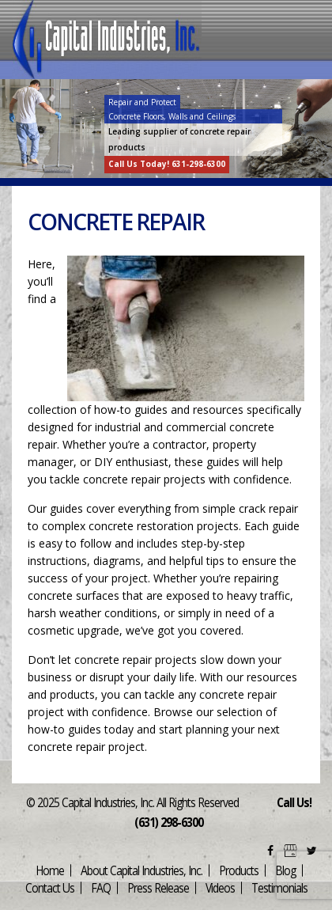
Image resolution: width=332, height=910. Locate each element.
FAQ (101, 887)
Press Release (158, 887)
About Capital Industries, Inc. (141, 870)
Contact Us (49, 887)
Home (50, 870)
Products (238, 870)
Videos (220, 887)
